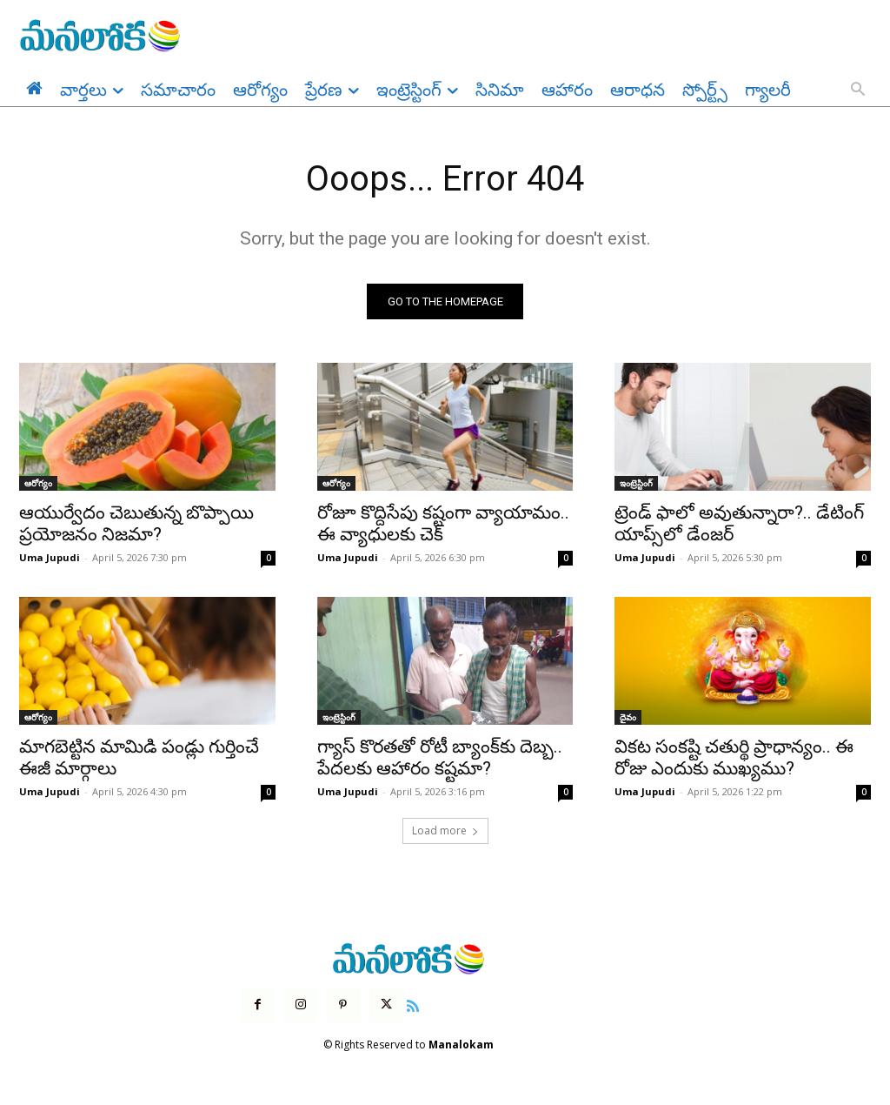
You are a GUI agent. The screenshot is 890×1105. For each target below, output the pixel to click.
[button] (858, 90)
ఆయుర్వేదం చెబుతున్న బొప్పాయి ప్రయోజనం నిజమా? (136, 524)
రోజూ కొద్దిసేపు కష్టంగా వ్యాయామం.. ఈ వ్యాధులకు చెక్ (443, 524)
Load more (445, 830)
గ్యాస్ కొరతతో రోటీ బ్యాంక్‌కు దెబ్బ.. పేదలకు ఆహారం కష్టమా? (439, 758)
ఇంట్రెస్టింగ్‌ (636, 484)
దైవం (628, 718)
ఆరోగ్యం (38, 484)
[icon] (412, 1005)
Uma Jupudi (49, 558)
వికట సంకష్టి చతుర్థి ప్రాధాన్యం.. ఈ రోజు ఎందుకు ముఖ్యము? (733, 758)
